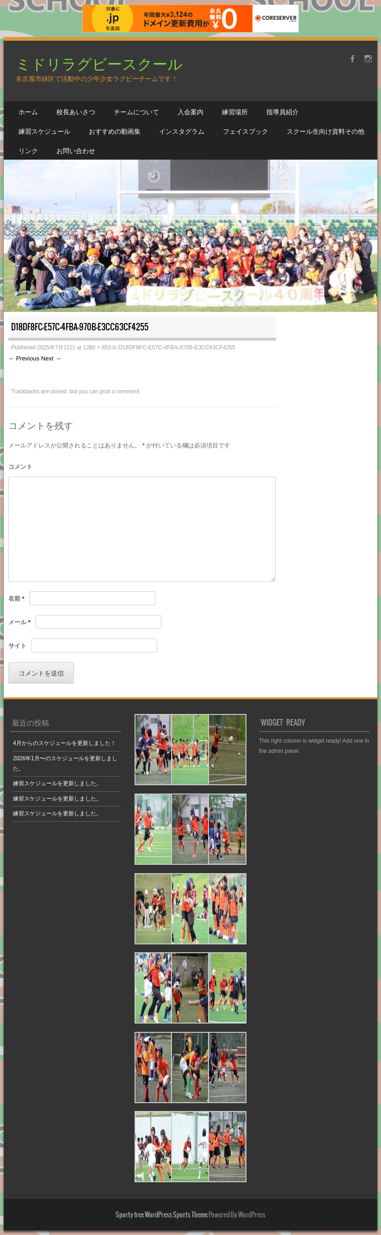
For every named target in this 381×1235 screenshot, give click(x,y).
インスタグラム (181, 131)
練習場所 (235, 111)
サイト (17, 645)
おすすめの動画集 (115, 131)
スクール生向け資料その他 (325, 131)
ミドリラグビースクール (99, 63)
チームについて (136, 111)
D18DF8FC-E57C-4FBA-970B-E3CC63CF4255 (176, 347)
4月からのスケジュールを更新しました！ (64, 743)
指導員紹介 (282, 111)
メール (19, 622)
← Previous (23, 358)
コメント (20, 466)
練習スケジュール (44, 131)
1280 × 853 (97, 347)
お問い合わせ (75, 150)
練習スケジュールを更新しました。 (57, 783)
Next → (51, 358)
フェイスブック (245, 131)
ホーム (28, 111)
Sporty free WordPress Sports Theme (162, 1215)
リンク (28, 150)
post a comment (119, 391)
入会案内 (190, 111)
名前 (16, 598)
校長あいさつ (75, 111)
